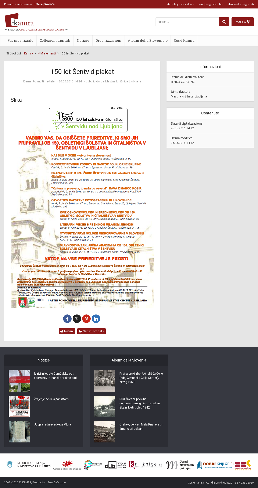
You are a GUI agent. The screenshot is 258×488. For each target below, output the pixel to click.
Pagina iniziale (20, 40)
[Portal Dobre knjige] (215, 465)
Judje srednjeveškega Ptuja (52, 424)
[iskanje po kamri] (187, 21)
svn (200, 4)
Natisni (67, 331)
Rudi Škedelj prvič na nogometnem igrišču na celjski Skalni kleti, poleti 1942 (139, 403)
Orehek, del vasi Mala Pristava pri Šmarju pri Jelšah (141, 426)
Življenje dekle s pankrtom (51, 399)
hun (221, 4)
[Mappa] (243, 21)
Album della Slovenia (146, 40)
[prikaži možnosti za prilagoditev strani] (180, 4)
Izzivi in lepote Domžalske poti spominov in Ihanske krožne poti (55, 376)
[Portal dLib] (116, 465)
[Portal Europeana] (93, 465)
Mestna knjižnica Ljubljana (123, 81)
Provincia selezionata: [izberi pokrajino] (29, 4)
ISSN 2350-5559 (244, 482)
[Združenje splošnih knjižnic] (243, 465)
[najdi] (224, 21)
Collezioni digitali (55, 40)
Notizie (83, 40)
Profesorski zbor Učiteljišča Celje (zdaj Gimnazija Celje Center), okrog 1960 (141, 378)
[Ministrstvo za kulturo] (29, 465)
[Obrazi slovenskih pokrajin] (180, 465)
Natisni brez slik (91, 331)
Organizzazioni (108, 40)
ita (214, 4)
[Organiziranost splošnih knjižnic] (67, 465)
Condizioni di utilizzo (219, 482)
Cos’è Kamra (184, 40)
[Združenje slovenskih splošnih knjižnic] (145, 465)
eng (208, 4)
